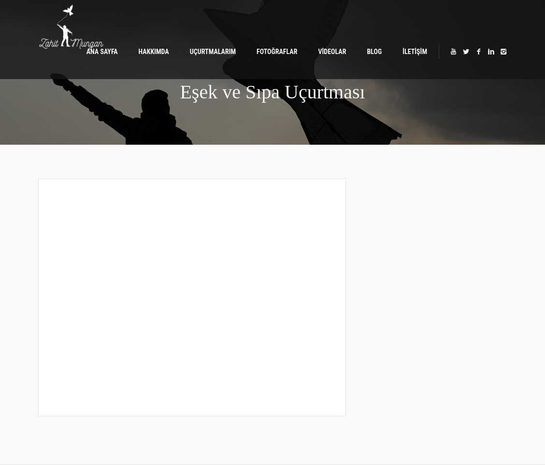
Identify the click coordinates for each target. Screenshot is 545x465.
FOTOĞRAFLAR (277, 51)
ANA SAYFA (102, 51)
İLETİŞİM (414, 51)
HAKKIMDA (154, 51)
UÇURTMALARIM (213, 51)
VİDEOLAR (332, 51)
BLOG (374, 51)
